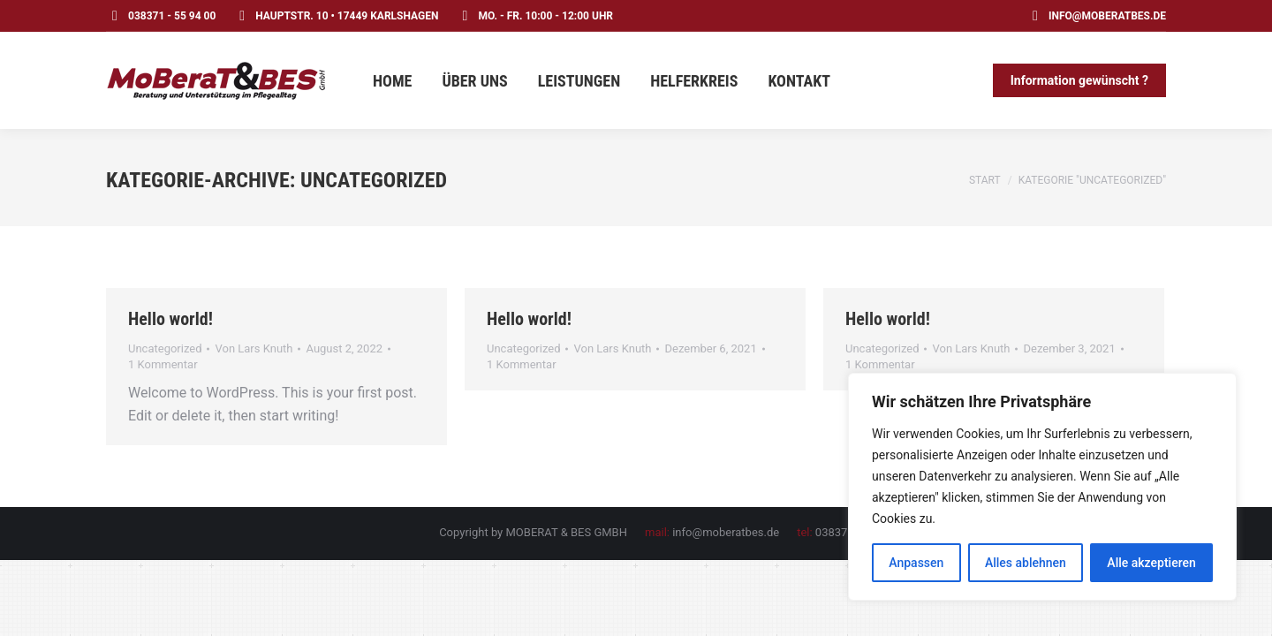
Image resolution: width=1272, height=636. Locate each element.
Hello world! (170, 318)
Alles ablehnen (1025, 563)
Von (253, 348)
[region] (1042, 487)
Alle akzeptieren (1151, 563)
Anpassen (916, 563)
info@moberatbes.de (1096, 16)
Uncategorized (164, 348)
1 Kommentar (163, 364)
